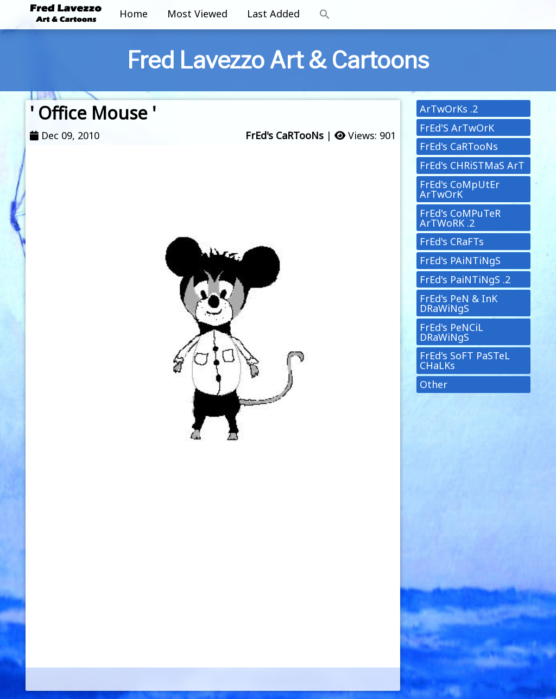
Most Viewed (197, 13)
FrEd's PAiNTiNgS (460, 260)
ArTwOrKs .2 (449, 108)
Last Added (273, 13)
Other (433, 384)
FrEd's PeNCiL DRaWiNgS (451, 332)
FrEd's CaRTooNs (284, 135)
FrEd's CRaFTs (452, 241)
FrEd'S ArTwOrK (457, 127)
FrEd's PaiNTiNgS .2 (465, 279)
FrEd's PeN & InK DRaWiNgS (458, 303)
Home (133, 13)
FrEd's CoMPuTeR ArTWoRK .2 (460, 218)
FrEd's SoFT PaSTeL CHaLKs (465, 360)
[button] (324, 14)
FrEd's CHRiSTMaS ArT (472, 165)
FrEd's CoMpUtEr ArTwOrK (460, 189)
